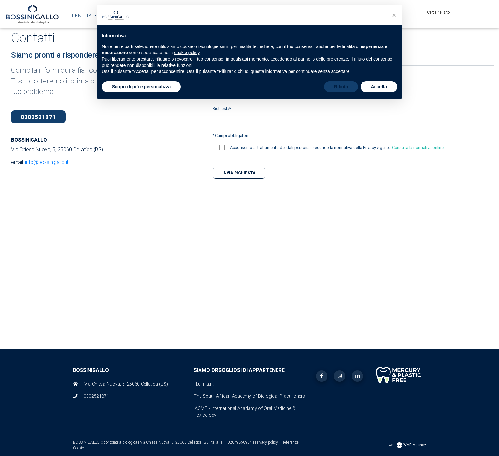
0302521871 (38, 117)
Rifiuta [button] (341, 86)
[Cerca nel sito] (459, 11)
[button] (394, 15)
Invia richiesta (239, 172)
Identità (82, 15)
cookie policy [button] (186, 52)
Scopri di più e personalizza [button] (141, 86)
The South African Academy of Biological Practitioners (249, 396)
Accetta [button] (379, 86)
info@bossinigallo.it (46, 162)
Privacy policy (267, 442)
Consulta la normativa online (418, 147)
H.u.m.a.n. (204, 384)
